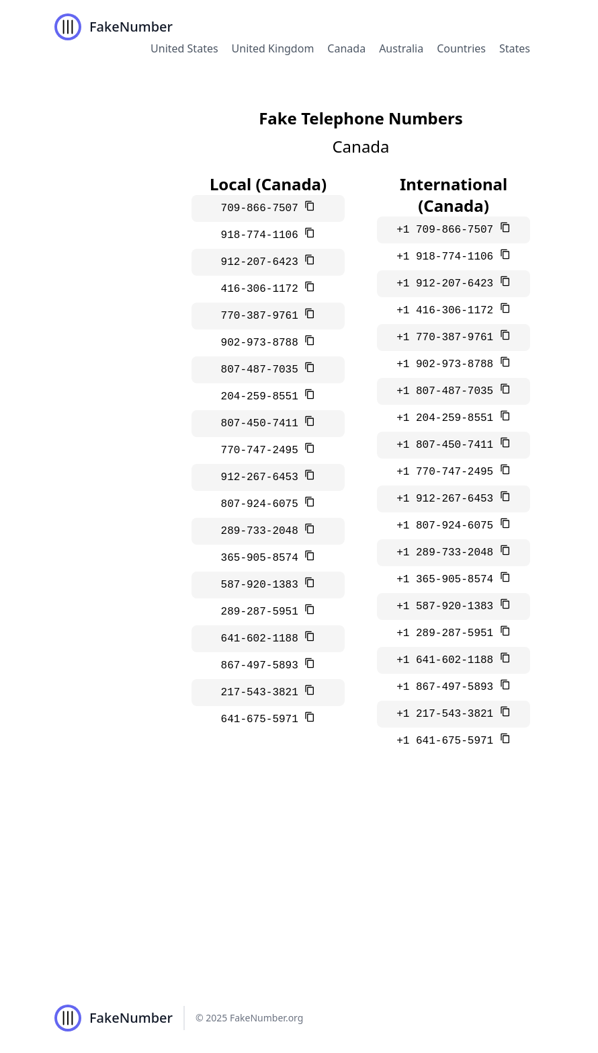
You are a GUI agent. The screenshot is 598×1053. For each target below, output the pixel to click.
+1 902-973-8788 (448, 364)
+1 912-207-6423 (448, 284)
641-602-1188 (263, 639)
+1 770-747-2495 (448, 472)
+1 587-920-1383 (448, 606)
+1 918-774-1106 (448, 257)
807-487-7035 (263, 370)
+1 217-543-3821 (448, 714)
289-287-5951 (263, 612)
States (514, 48)
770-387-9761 (263, 316)
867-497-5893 (263, 666)
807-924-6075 (263, 504)
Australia (401, 48)
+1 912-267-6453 (448, 499)
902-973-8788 (263, 343)
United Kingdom (273, 48)
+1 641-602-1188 (448, 660)
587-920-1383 (263, 585)
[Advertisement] (299, 882)
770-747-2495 (263, 450)
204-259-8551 (263, 397)
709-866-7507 (263, 208)
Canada (346, 48)
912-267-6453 (263, 477)
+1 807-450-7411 (448, 445)
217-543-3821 (263, 693)
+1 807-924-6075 (448, 526)
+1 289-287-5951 (448, 633)
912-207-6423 (263, 262)
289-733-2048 (263, 531)
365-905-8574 (263, 558)
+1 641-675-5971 (448, 741)
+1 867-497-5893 (448, 687)
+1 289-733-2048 (448, 553)
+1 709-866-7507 (448, 230)
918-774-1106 (263, 235)
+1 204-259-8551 (448, 418)
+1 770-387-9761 (448, 338)
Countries (461, 48)
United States (184, 48)
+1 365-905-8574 (448, 580)
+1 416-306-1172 (448, 311)
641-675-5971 (263, 719)
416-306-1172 (263, 289)
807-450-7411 (263, 424)
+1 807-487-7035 (448, 391)
